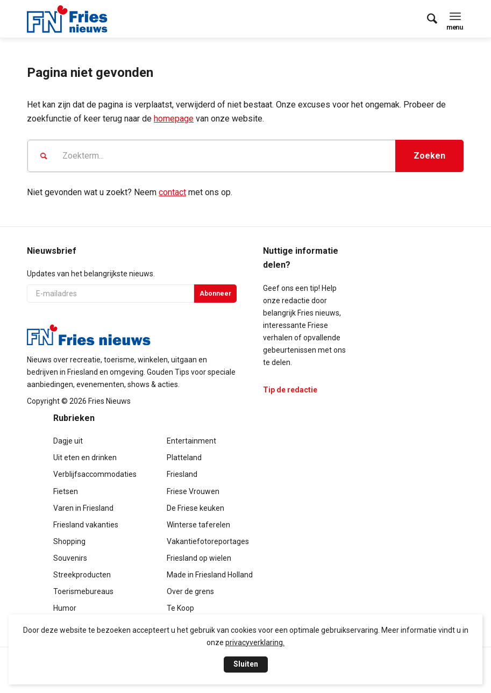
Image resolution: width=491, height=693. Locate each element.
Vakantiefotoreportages (208, 541)
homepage (174, 118)
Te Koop (180, 608)
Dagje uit (68, 441)
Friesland (182, 474)
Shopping (69, 541)
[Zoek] (426, 19)
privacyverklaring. (254, 642)
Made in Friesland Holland (210, 574)
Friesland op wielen (199, 558)
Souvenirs (70, 558)
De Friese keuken (195, 508)
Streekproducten (82, 574)
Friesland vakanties (85, 524)
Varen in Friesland (83, 508)
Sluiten (245, 664)
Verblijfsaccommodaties (95, 474)
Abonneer (215, 293)
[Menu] (455, 16)
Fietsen (65, 491)
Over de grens (190, 591)
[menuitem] (426, 19)
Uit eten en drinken (85, 457)
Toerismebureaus (83, 591)
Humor (64, 608)
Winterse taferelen (198, 524)
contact (172, 192)
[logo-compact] (67, 19)
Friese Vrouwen (193, 491)
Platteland (184, 457)
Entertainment (191, 441)
